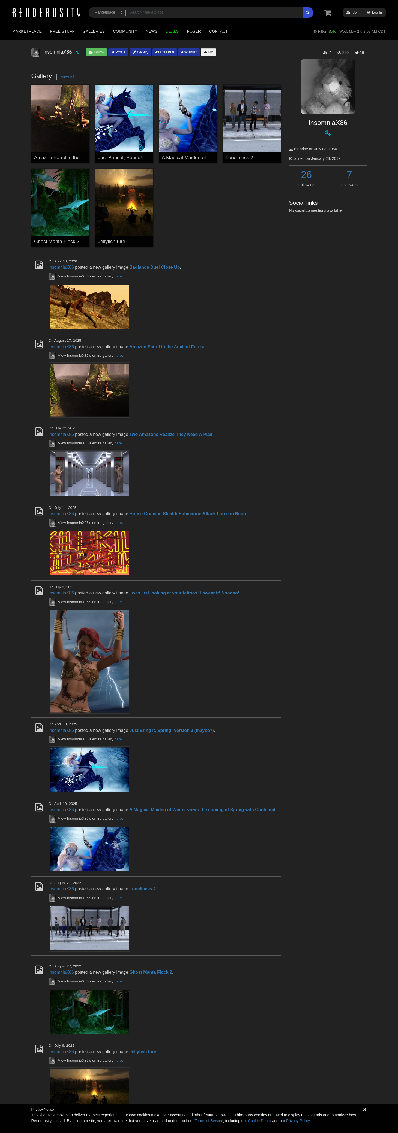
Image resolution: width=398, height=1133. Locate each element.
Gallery (140, 52)
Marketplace (27, 31)
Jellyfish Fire (111, 241)
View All (67, 77)
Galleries (94, 31)
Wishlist (188, 52)
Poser (194, 31)
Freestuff (164, 52)
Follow (96, 52)
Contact (218, 31)
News (151, 31)
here (118, 276)
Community (125, 31)
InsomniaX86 (61, 267)
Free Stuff (62, 31)
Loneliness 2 (239, 157)
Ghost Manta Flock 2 (56, 241)
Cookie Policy (259, 1121)
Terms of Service (209, 1121)
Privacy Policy (298, 1121)
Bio (208, 52)
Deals (172, 31)
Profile (118, 52)
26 (306, 174)
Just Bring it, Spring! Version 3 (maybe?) (142, 157)
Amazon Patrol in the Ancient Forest (73, 157)
